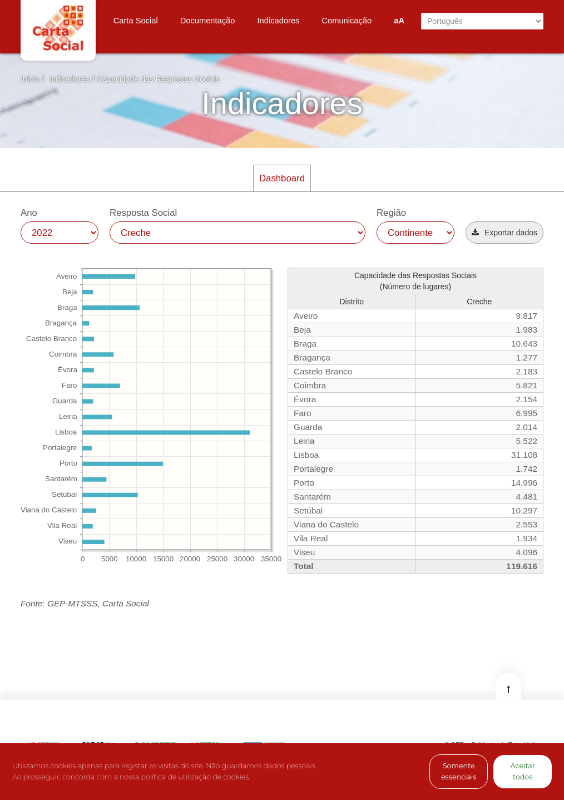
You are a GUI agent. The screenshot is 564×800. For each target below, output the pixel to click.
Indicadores (69, 79)
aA (399, 20)
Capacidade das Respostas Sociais (158, 79)
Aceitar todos (523, 771)
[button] (504, 232)
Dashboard (282, 178)
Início (30, 79)
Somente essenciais (458, 771)
